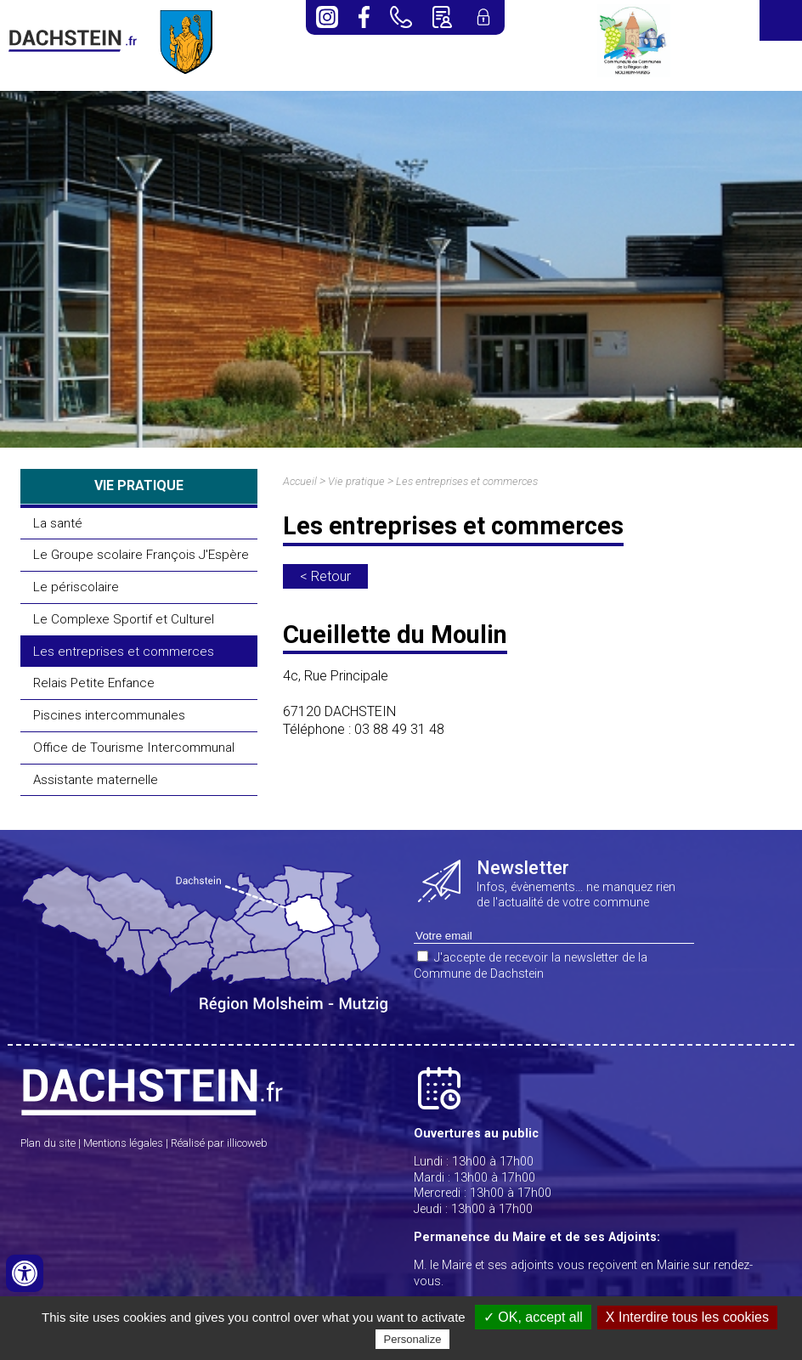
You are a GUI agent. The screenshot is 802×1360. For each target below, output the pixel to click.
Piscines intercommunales (109, 715)
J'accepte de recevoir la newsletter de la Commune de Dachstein (530, 966)
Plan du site (48, 1143)
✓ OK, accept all (533, 1317)
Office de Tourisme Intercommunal (133, 747)
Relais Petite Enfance (94, 683)
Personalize (413, 1339)
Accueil (300, 481)
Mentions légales (123, 1143)
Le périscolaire (76, 587)
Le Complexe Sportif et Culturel (123, 619)
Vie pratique (356, 481)
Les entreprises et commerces (123, 651)
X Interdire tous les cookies (687, 1317)
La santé (57, 523)
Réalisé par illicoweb (219, 1143)
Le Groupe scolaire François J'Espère (141, 554)
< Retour (325, 576)
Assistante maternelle (95, 779)
